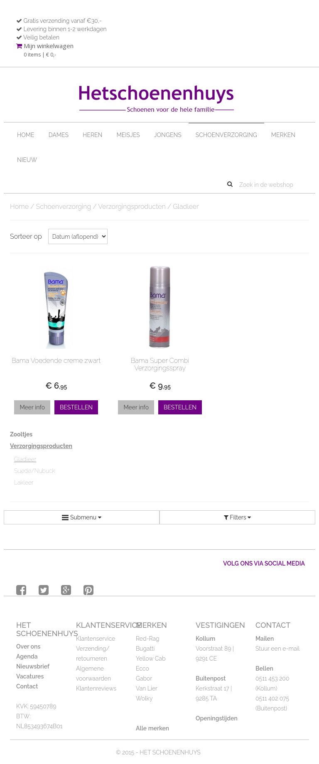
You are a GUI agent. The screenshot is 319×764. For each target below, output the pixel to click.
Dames (59, 135)
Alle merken (152, 728)
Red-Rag (148, 638)
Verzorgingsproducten (132, 207)
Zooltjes (21, 434)
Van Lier (146, 688)
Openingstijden (217, 718)
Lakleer (24, 482)
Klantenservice (95, 638)
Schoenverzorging (226, 135)
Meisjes (128, 135)
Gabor (144, 678)
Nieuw (27, 160)
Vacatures (30, 676)
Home (25, 135)
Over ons (28, 646)
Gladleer (25, 459)
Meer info (32, 407)
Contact (27, 686)
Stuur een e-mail (277, 648)
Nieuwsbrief (32, 666)
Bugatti (145, 648)
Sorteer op (26, 236)
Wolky (144, 698)
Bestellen (76, 407)
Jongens (168, 135)
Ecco (142, 668)
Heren (92, 135)
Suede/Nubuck (34, 471)
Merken (283, 135)
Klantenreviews (96, 688)
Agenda (27, 656)
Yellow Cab (150, 658)
